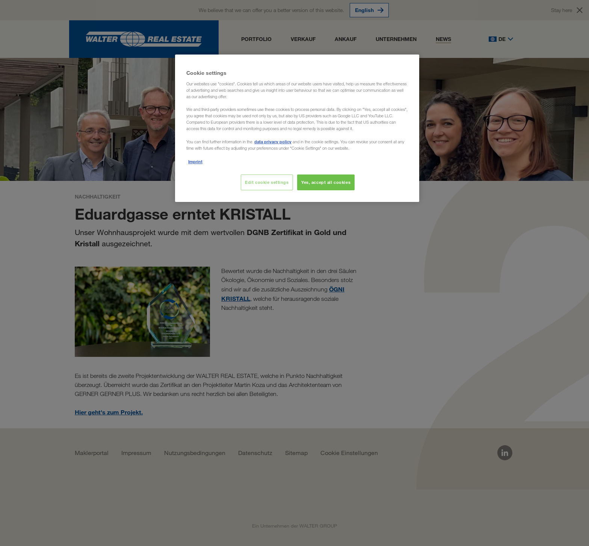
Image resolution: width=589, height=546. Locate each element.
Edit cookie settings (266, 182)
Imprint (195, 161)
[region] (297, 128)
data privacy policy (272, 141)
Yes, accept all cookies (325, 182)
